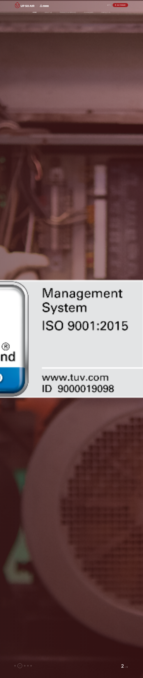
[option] (71, 339)
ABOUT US (48, 12)
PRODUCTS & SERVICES (68, 12)
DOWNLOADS (88, 12)
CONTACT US (105, 12)
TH (110, 5)
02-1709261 (121, 5)
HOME (35, 12)
